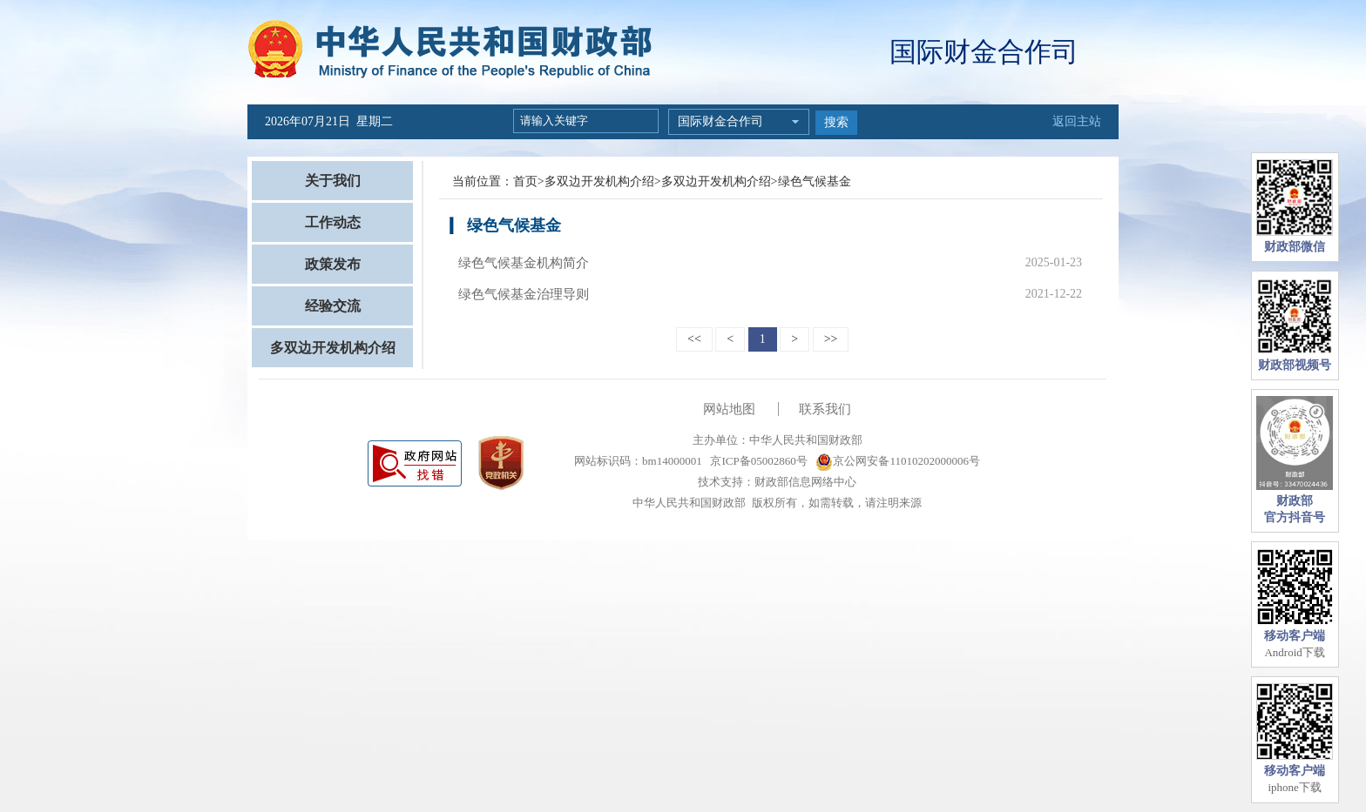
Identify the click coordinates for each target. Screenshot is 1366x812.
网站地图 (729, 409)
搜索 (836, 122)
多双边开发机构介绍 (333, 347)
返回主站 (1076, 121)
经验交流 (333, 306)
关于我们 (333, 180)
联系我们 (825, 409)
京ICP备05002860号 (757, 460)
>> (831, 339)
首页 (525, 181)
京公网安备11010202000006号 (897, 460)
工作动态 (333, 222)
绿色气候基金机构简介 (523, 263)
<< (694, 339)
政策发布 (333, 264)
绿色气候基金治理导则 (523, 294)
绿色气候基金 (814, 181)
